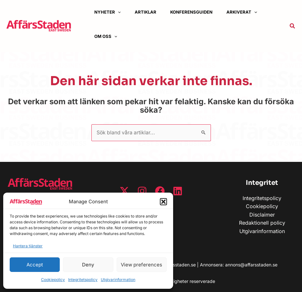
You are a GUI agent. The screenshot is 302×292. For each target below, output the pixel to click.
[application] (120, 12)
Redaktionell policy (262, 223)
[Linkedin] (177, 191)
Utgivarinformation (118, 279)
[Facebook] (160, 191)
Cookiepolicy (53, 279)
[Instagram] (142, 191)
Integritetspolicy (83, 279)
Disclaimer (262, 214)
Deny (88, 265)
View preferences (141, 265)
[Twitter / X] (124, 191)
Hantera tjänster (28, 245)
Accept (34, 265)
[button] (163, 201)
